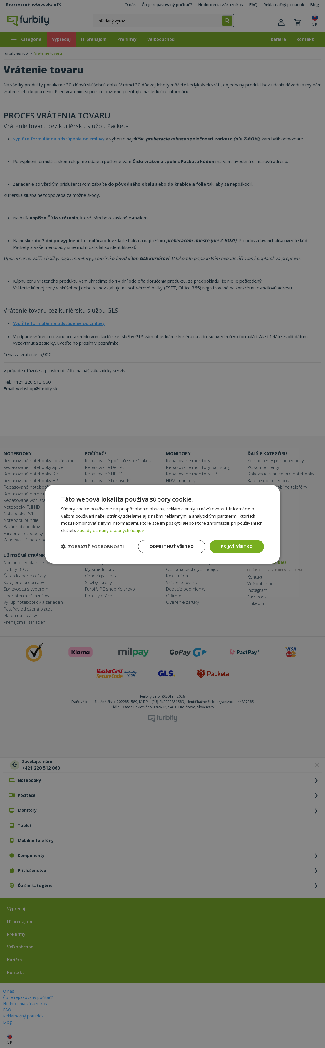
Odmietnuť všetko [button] (172, 546)
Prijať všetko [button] (237, 546)
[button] (92, 546)
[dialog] (162, 523)
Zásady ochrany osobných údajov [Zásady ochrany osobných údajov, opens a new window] (110, 530)
